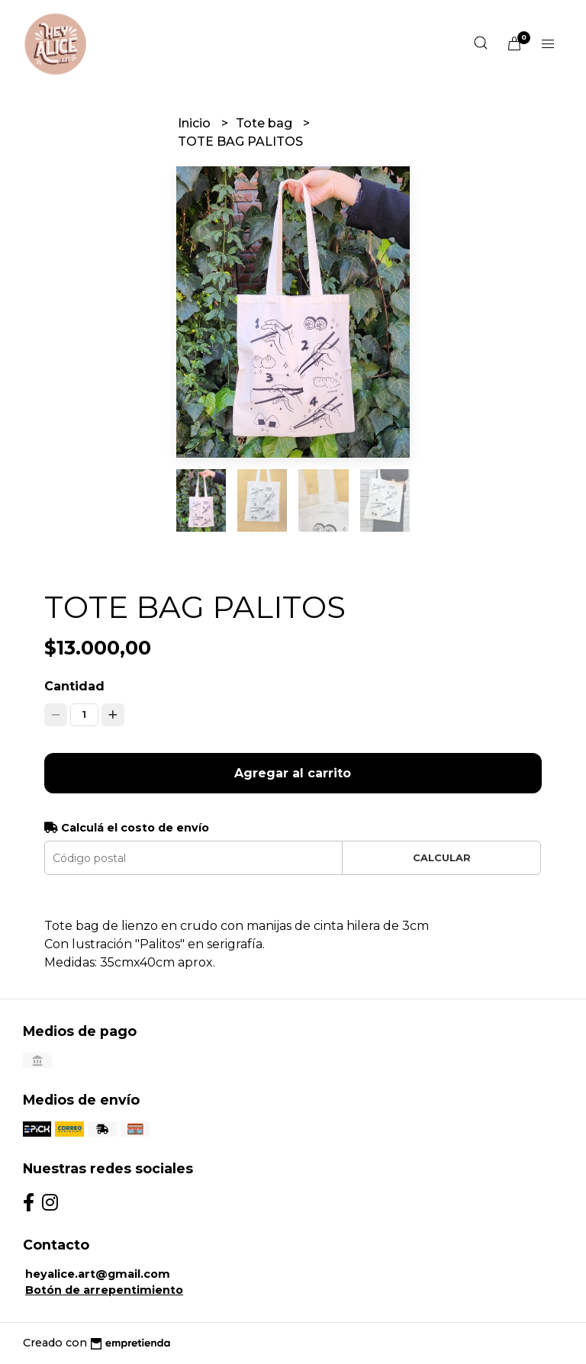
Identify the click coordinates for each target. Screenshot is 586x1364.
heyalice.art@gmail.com (97, 1274)
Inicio (196, 123)
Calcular (442, 858)
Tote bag (265, 123)
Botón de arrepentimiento (104, 1290)
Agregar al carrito (292, 773)
